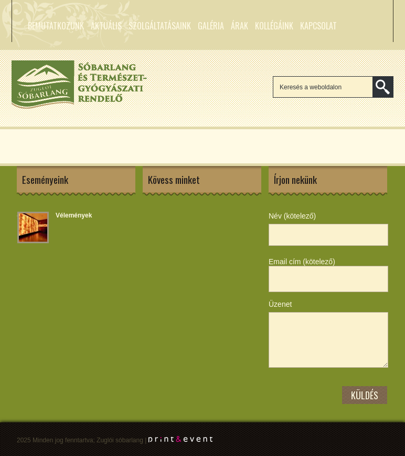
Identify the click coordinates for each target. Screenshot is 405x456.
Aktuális (106, 25)
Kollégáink (274, 25)
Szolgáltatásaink (160, 25)
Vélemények (74, 215)
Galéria (211, 25)
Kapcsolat (318, 25)
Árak (239, 25)
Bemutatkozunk (56, 25)
